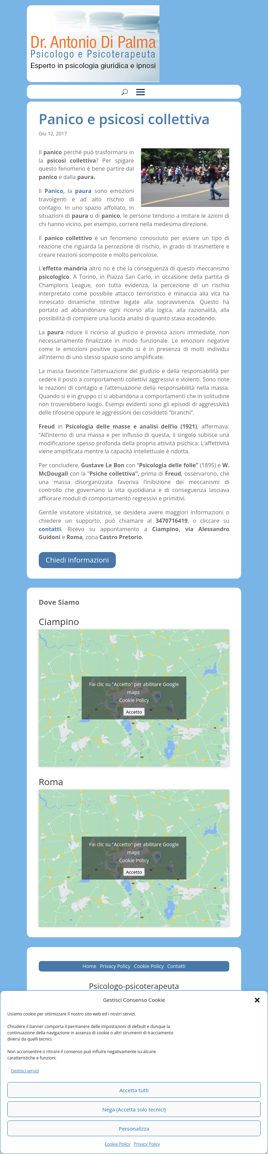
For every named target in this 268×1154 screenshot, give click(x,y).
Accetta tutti (134, 1090)
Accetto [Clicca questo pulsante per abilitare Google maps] (134, 712)
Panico (54, 191)
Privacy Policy (147, 1144)
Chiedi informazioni (77, 560)
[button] (257, 1000)
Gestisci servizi (25, 1071)
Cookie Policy (117, 1144)
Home (90, 966)
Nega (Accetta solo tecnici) (134, 1109)
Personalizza (134, 1128)
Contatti (176, 966)
